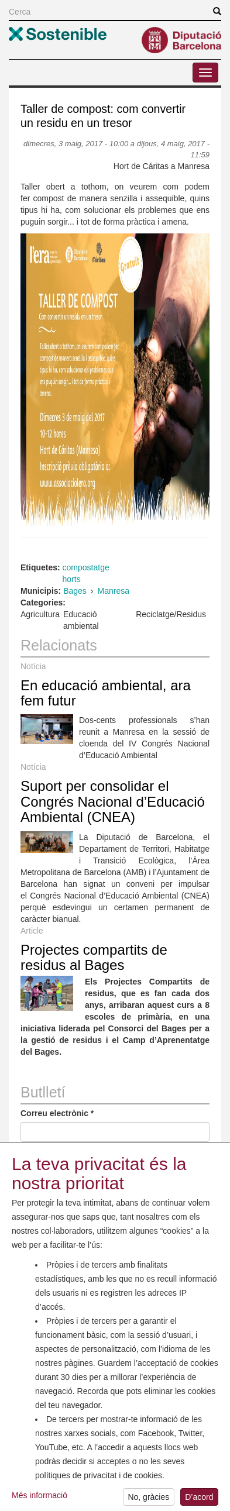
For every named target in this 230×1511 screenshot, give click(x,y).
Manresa (113, 591)
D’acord (199, 1500)
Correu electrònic (57, 1113)
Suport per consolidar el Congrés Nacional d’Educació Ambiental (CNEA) (112, 801)
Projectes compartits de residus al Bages (93, 957)
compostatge (86, 567)
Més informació (39, 1499)
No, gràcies (148, 1500)
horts (72, 579)
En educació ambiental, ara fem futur (105, 692)
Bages (75, 591)
